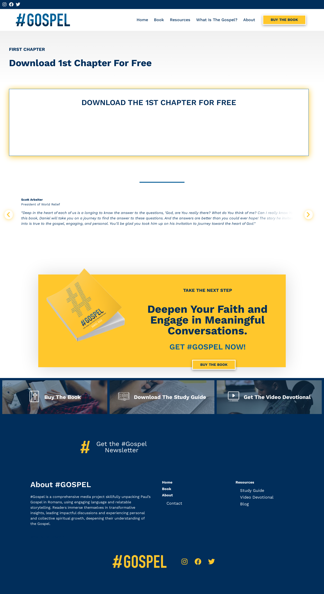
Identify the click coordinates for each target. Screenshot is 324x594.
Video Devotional (257, 497)
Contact (174, 503)
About (249, 19)
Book (159, 19)
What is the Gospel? (216, 19)
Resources (180, 19)
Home (142, 19)
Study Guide (252, 490)
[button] (8, 214)
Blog (244, 504)
